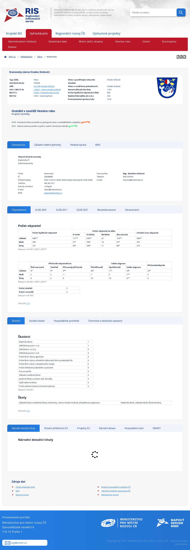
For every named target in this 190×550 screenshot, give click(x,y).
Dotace (12, 47)
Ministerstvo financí (110, 494)
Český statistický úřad (25, 487)
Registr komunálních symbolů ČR (115, 487)
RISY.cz (12, 56)
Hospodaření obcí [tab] (134, 428)
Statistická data (58, 41)
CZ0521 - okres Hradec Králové (47, 89)
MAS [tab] (97, 144)
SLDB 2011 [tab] (62, 209)
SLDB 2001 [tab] (41, 209)
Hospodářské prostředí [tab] (66, 320)
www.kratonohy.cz (53, 193)
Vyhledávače (39, 33)
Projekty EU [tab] (83, 428)
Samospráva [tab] (18, 144)
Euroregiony (169, 41)
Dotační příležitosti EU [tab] (56, 428)
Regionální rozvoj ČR (70, 33)
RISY (18, 491)
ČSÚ (28, 303)
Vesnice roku (122, 41)
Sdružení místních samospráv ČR (115, 491)
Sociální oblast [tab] (37, 320)
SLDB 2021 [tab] (82, 209)
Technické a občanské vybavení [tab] (105, 320)
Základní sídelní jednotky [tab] (47, 144)
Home (5, 56)
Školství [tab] (16, 320)
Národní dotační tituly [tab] (23, 428)
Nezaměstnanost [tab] (106, 209)
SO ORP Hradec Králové (44, 86)
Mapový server (22, 494)
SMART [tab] (157, 428)
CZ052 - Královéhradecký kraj (46, 92)
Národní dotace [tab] (107, 428)
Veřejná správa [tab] (78, 144)
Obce (39, 56)
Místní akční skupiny (91, 41)
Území (146, 41)
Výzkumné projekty (106, 33)
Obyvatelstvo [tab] (19, 209)
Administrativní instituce (22, 41)
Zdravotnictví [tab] (132, 209)
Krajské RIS (14, 33)
